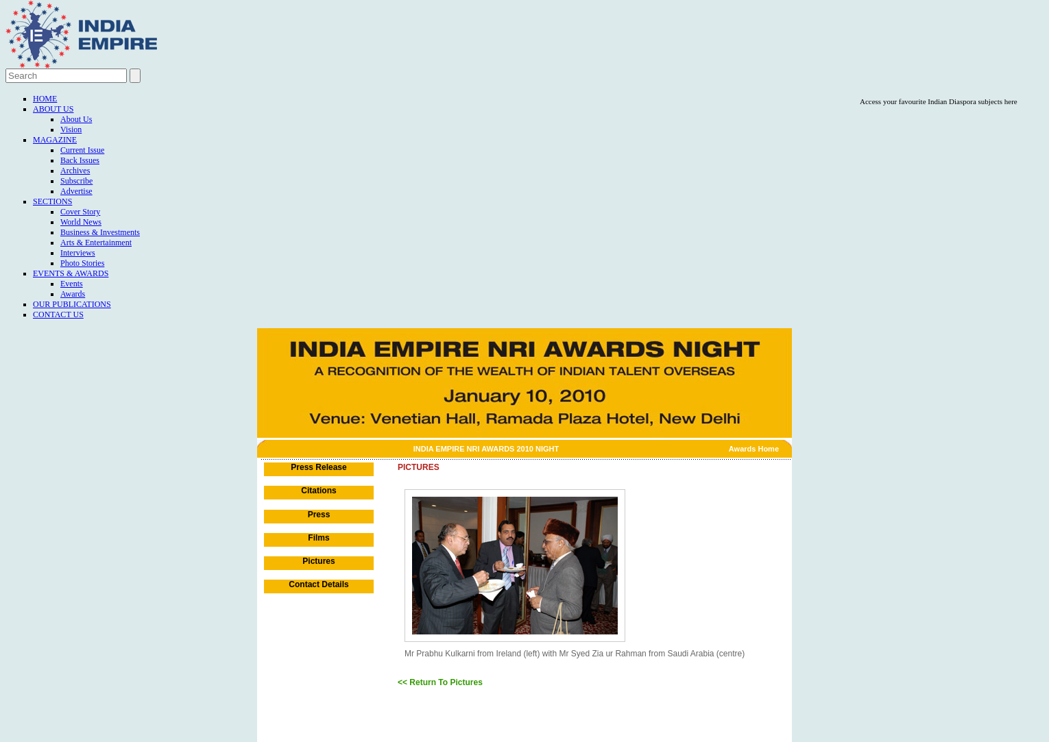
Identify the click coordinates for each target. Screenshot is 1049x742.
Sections (52, 201)
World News (80, 222)
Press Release (318, 467)
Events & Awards (70, 273)
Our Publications (72, 304)
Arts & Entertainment (96, 242)
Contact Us (58, 314)
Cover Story (80, 212)
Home (45, 98)
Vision (71, 129)
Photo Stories (82, 263)
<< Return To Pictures (440, 682)
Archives (75, 170)
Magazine (55, 140)
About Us (53, 109)
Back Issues (79, 160)
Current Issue (82, 150)
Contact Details (318, 584)
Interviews (77, 253)
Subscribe (76, 181)
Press (319, 514)
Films (318, 538)
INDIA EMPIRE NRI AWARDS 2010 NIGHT (486, 449)
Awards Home (754, 449)
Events (71, 283)
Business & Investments (100, 232)
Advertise (76, 191)
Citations (318, 490)
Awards (72, 294)
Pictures (318, 561)
